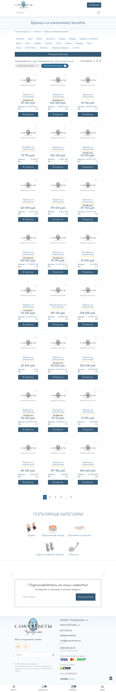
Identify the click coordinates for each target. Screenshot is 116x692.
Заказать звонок (68, 635)
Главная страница (22, 32)
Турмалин (44, 48)
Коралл (39, 39)
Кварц (18, 48)
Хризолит (50, 39)
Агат (30, 39)
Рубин (18, 43)
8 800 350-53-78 (67, 648)
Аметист (20, 39)
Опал (89, 43)
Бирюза (68, 43)
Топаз (27, 43)
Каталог (37, 32)
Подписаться (85, 597)
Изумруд (79, 43)
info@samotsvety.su (70, 641)
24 (97, 61)
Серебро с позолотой (89, 39)
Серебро (37, 43)
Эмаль (58, 43)
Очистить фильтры (53, 66)
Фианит (48, 43)
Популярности (45, 61)
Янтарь (72, 39)
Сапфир (62, 39)
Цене (34, 61)
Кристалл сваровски (60, 48)
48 (100, 61)
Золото (76, 48)
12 (94, 61)
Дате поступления (64, 61)
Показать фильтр (58, 54)
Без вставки (30, 48)
